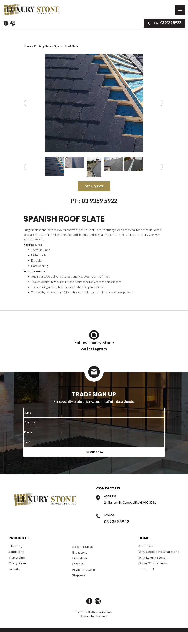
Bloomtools (101, 616)
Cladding (15, 546)
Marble (78, 564)
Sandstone (16, 551)
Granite (14, 569)
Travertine (17, 557)
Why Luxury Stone (152, 557)
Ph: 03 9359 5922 (94, 200)
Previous (25, 103)
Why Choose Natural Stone (158, 551)
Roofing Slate (42, 46)
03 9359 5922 (164, 23)
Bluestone (80, 552)
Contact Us (147, 569)
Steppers (79, 575)
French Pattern (83, 569)
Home (27, 46)
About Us (145, 546)
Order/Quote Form (152, 563)
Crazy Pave (17, 563)
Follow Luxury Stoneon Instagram (94, 340)
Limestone (80, 558)
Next (163, 103)
